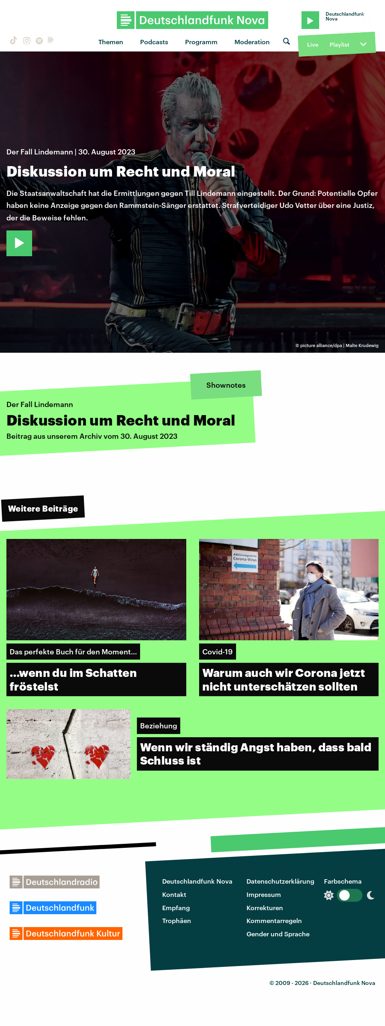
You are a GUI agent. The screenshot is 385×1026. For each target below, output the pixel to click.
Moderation (252, 41)
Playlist (339, 44)
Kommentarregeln (274, 920)
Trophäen (176, 920)
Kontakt (174, 894)
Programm (201, 41)
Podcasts (154, 41)
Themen (110, 41)
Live (312, 44)
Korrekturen (264, 907)
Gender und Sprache (278, 934)
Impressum (263, 894)
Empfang (176, 907)
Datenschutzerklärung (280, 881)
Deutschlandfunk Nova (197, 881)
